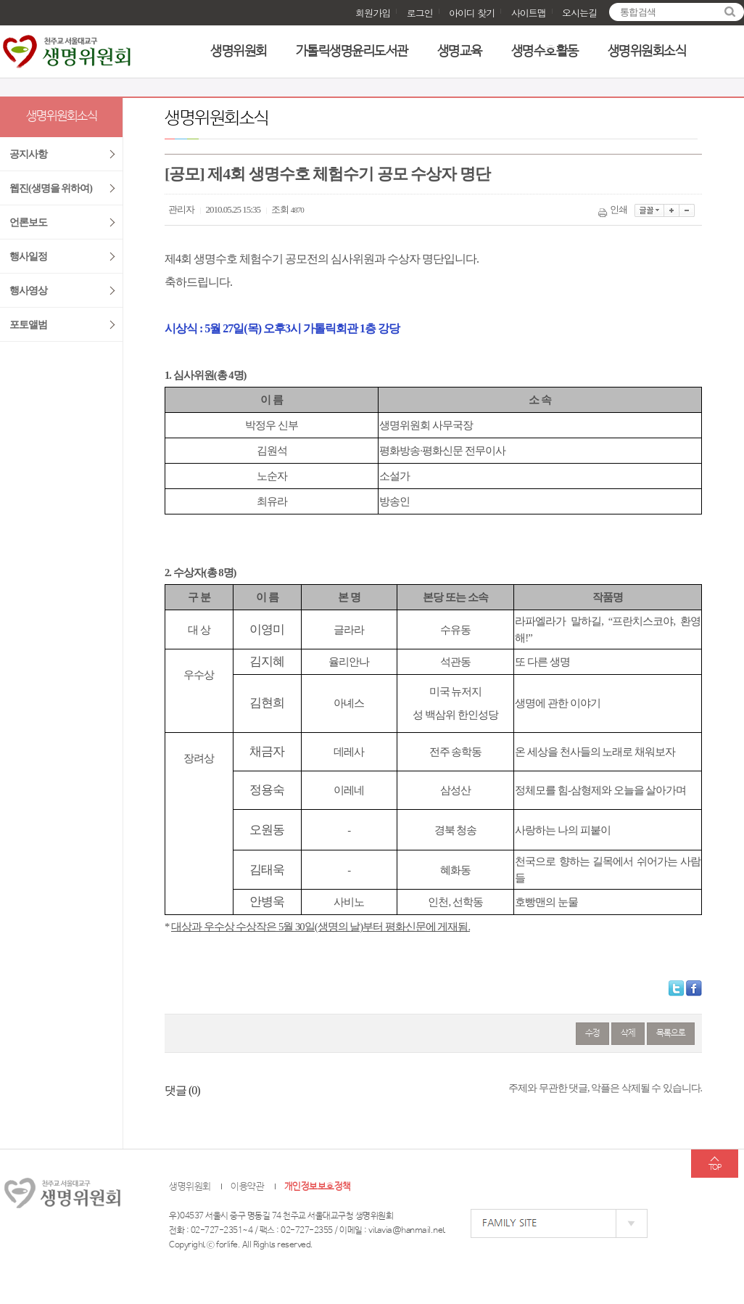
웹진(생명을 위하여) (50, 188)
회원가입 (372, 13)
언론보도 (28, 222)
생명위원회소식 (647, 51)
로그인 (420, 13)
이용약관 (247, 1186)
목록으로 (670, 1033)
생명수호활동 (545, 51)
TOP (714, 1167)
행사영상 (28, 290)
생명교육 (459, 51)
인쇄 (613, 209)
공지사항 (28, 154)
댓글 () (182, 1090)
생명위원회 (238, 51)
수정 (592, 1033)
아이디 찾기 (472, 13)
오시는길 (579, 13)
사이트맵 (528, 13)
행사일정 (28, 256)
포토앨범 (28, 324)
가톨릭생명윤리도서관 (352, 51)
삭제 (628, 1033)
